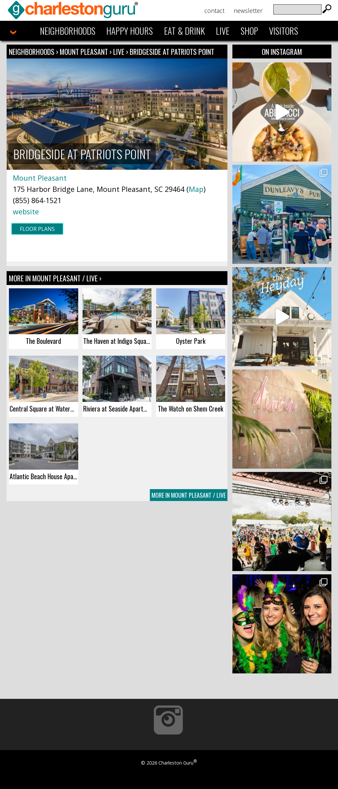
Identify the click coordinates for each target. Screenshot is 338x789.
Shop (249, 30)
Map (196, 189)
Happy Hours (129, 30)
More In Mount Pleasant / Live (189, 495)
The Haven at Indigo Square (117, 341)
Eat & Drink (184, 30)
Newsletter (248, 11)
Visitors (283, 30)
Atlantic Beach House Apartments (44, 476)
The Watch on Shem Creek (190, 408)
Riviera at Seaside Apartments (117, 408)
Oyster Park (190, 341)
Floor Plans (37, 229)
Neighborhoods (67, 30)
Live (222, 30)
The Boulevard (43, 341)
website (26, 211)
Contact (214, 11)
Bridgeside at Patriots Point (172, 51)
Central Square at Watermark (44, 408)
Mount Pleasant (85, 51)
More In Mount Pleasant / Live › (55, 278)
